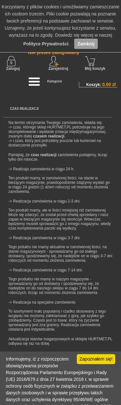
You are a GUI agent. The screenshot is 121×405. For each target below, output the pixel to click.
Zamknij (86, 43)
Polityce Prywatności (45, 43)
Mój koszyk (95, 63)
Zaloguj (13, 63)
